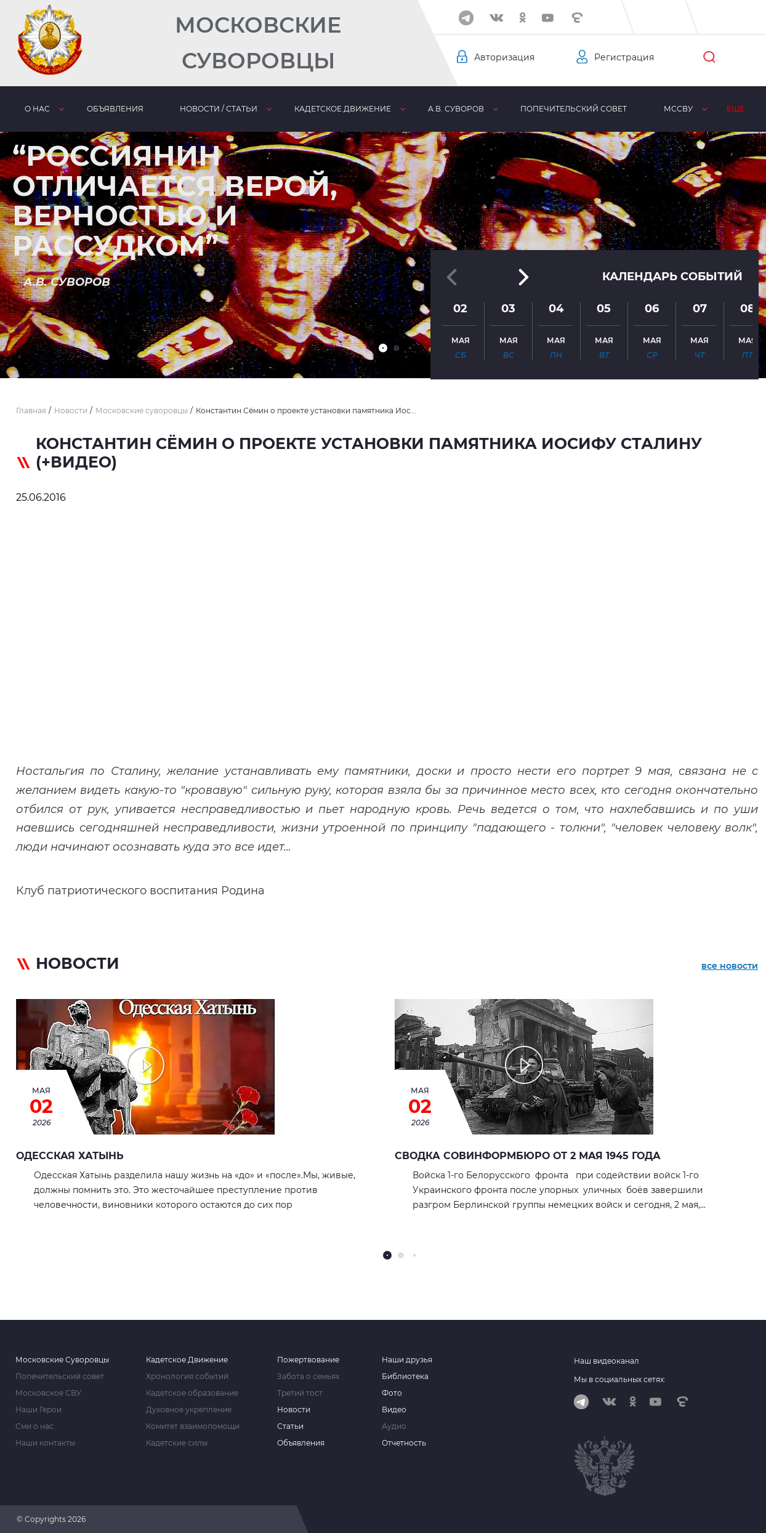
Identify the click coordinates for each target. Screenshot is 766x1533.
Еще (735, 108)
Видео (394, 1410)
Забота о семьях (308, 1376)
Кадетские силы (177, 1443)
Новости (293, 1410)
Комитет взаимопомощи (193, 1426)
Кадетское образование (192, 1393)
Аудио (394, 1426)
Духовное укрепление (189, 1410)
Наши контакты (45, 1443)
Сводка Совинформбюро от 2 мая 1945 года (528, 1156)
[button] (383, 348)
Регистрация (624, 57)
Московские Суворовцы (258, 43)
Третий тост (300, 1393)
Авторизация (504, 57)
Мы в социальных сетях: (620, 1379)
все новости (729, 965)
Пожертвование (308, 1360)
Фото (392, 1393)
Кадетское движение (342, 108)
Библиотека (405, 1376)
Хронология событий (187, 1376)
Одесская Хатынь (70, 1156)
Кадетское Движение (187, 1360)
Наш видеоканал (606, 1360)
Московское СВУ (48, 1393)
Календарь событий (672, 270)
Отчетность (404, 1443)
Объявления (115, 108)
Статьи (290, 1426)
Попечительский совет (573, 108)
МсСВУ (678, 108)
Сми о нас (34, 1426)
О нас (37, 108)
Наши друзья (407, 1360)
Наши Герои (38, 1410)
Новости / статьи (218, 108)
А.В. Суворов (456, 108)
